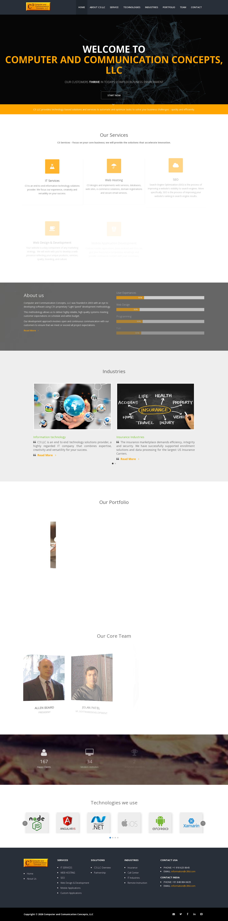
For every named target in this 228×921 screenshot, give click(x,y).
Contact (196, 7)
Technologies (131, 7)
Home (81, 7)
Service (114, 7)
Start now (114, 95)
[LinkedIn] (194, 914)
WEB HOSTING (67, 872)
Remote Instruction (137, 882)
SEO (62, 877)
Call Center (133, 872)
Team (183, 7)
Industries (151, 7)
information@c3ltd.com (183, 871)
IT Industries (134, 877)
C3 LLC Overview (102, 867)
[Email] (173, 914)
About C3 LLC (97, 7)
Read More (46, 455)
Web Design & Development (74, 882)
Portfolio (169, 7)
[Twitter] (180, 914)
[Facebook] (187, 914)
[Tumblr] (201, 914)
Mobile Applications (70, 887)
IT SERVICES (66, 867)
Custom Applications (71, 892)
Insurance (132, 867)
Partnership (100, 872)
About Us (31, 878)
